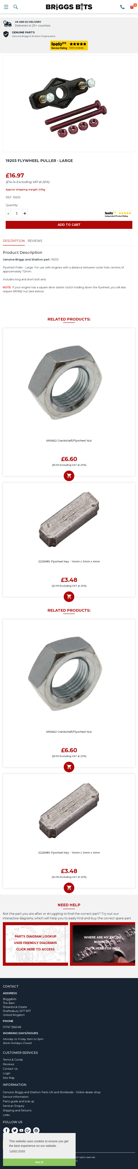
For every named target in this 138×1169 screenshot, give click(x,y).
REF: (9, 197)
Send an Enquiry (13, 1106)
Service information (16, 1097)
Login (6, 1073)
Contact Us (10, 1068)
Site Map (9, 1078)
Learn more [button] (17, 1151)
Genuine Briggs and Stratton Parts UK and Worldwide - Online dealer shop (52, 1092)
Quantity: (12, 205)
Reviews (35, 241)
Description (14, 241)
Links (6, 1115)
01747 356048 (12, 1027)
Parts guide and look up (18, 1101)
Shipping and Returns (17, 1110)
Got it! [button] (39, 1162)
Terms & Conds (13, 1059)
